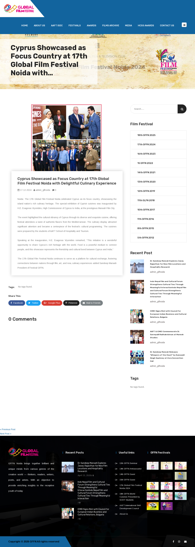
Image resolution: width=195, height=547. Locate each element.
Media (128, 25)
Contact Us (167, 25)
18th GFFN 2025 (146, 135)
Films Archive (110, 25)
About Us (39, 25)
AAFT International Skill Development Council (130, 507)
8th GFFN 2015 (145, 228)
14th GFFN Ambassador (131, 469)
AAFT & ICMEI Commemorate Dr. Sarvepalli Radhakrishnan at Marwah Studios (167, 334)
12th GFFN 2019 (146, 191)
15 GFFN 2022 (145, 163)
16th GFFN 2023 (146, 153)
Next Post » (5, 433)
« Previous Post (7, 429)
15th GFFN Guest (127, 480)
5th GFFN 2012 (145, 237)
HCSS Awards (146, 25)
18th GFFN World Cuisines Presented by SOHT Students (130, 497)
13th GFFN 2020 (146, 181)
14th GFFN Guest (127, 474)
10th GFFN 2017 (146, 209)
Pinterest (71, 303)
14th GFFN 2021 (146, 172)
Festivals (75, 25)
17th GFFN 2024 (146, 144)
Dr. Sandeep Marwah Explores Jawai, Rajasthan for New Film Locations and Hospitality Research (168, 264)
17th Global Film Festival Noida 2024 (131, 486)
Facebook (17, 303)
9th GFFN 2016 (145, 219)
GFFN (33, 541)
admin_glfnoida (42, 190)
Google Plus (52, 303)
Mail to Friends (92, 303)
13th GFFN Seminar (128, 463)
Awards (91, 25)
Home (24, 25)
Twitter (33, 303)
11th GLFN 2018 (146, 200)
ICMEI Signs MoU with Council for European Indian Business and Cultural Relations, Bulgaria (168, 314)
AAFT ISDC (57, 25)
